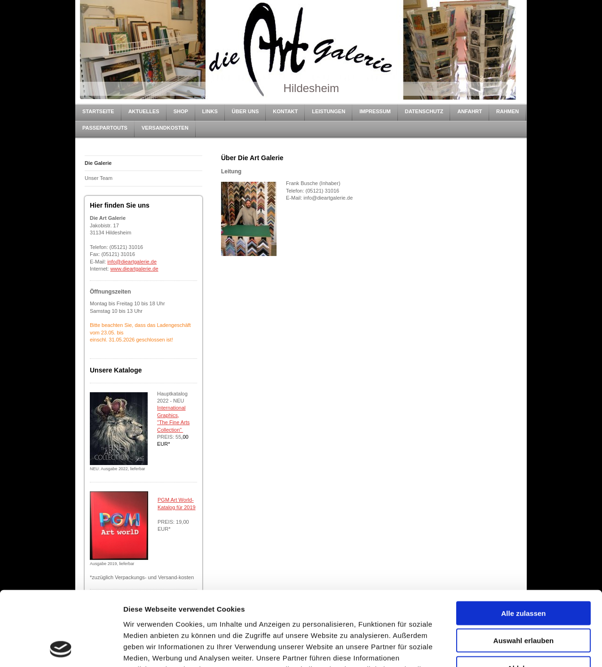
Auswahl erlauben (523, 571)
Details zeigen (500, 648)
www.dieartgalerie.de (134, 268)
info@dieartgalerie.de (132, 261)
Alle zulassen (523, 543)
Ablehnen (523, 598)
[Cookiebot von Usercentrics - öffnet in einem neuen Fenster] (61, 649)
